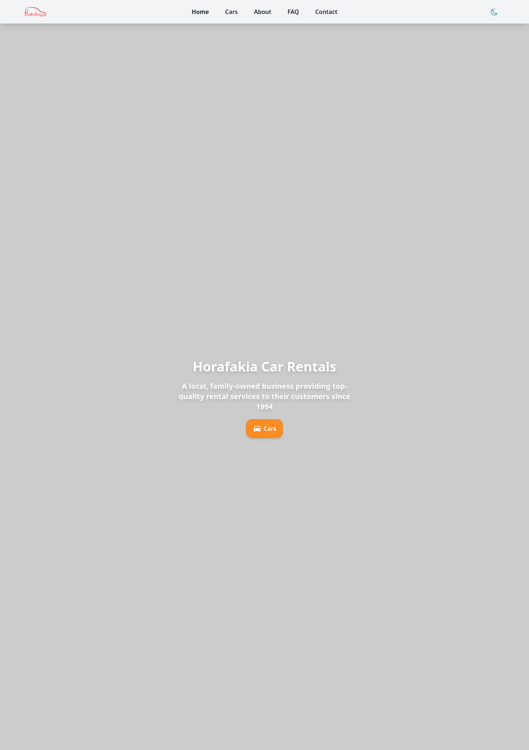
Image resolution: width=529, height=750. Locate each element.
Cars (264, 428)
